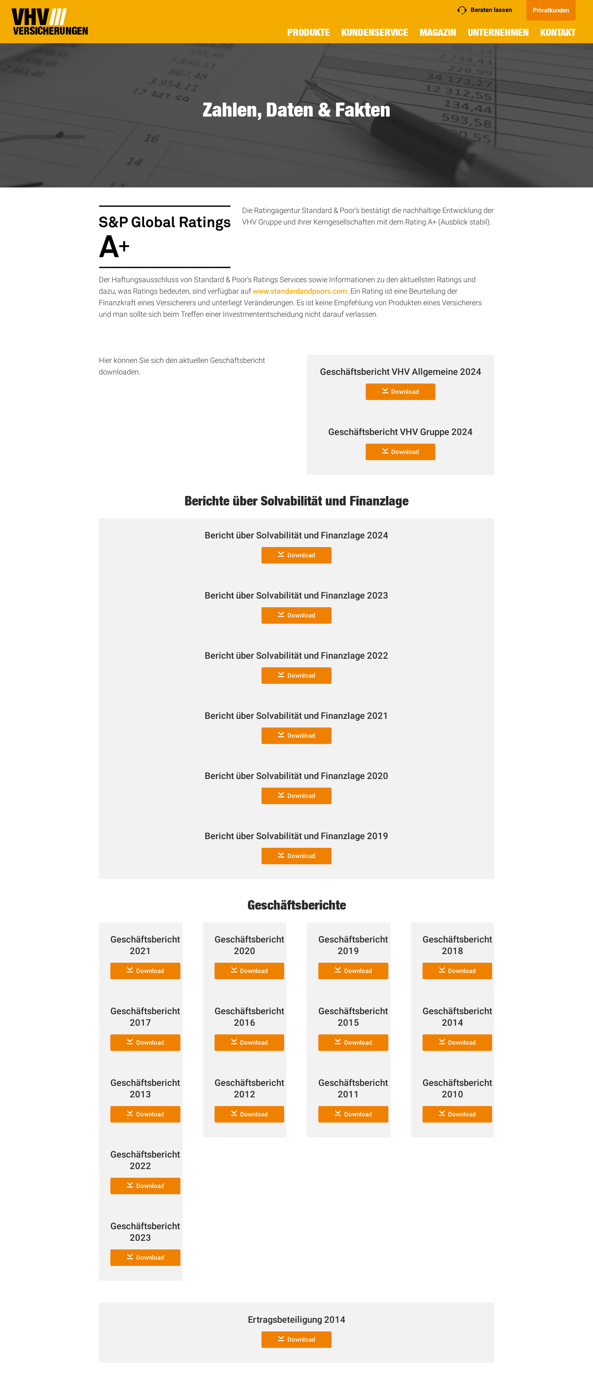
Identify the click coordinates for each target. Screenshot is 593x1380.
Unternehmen (498, 32)
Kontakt (558, 32)
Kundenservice (374, 32)
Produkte (308, 32)
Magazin (438, 32)
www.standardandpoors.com (300, 291)
